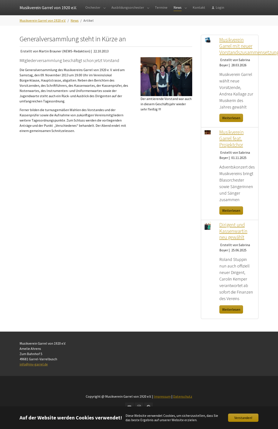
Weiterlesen (231, 126)
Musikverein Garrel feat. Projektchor (231, 147)
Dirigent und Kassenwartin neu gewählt (233, 239)
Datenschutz (182, 405)
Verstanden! (243, 418)
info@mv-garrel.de (34, 373)
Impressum (162, 405)
